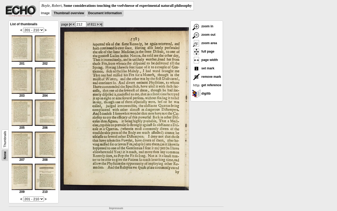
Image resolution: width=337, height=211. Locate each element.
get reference (206, 85)
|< (70, 24)
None (5, 155)
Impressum (116, 208)
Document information (105, 13)
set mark (203, 68)
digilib (201, 93)
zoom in (203, 26)
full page (203, 51)
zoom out (204, 35)
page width (205, 60)
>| (101, 24)
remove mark (206, 77)
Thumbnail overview (69, 13)
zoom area (204, 43)
